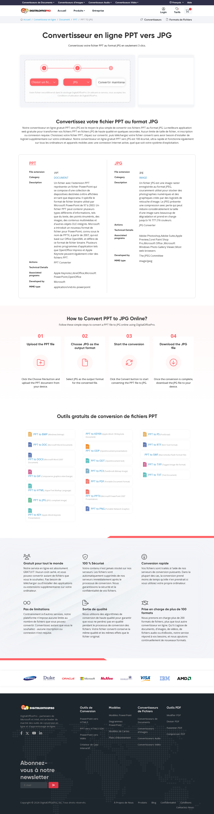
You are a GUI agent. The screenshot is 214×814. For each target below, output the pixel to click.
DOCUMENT (61, 177)
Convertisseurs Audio (149, 738)
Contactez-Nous (185, 807)
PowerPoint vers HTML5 (89, 720)
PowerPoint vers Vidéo (89, 736)
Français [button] (176, 2)
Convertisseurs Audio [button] (99, 2)
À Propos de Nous (124, 802)
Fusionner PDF (174, 727)
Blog (153, 802)
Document (64, 19)
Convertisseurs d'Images (146, 730)
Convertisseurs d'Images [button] (70, 2)
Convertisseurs (150, 19)
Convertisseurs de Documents (147, 720)
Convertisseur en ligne (45, 19)
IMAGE (143, 177)
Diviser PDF (173, 721)
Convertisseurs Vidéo (149, 744)
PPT (75, 19)
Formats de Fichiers (179, 19)
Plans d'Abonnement (120, 737)
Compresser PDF (176, 734)
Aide (189, 2)
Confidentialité (168, 802)
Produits (78, 10)
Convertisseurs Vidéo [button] (126, 2)
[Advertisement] (166, 81)
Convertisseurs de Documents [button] (37, 2)
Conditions (185, 802)
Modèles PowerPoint (120, 715)
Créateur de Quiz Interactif (89, 746)
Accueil (62, 10)
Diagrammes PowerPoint (116, 723)
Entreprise (98, 10)
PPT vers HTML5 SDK (92, 728)
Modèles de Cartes (119, 731)
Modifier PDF (174, 715)
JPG (118, 163)
